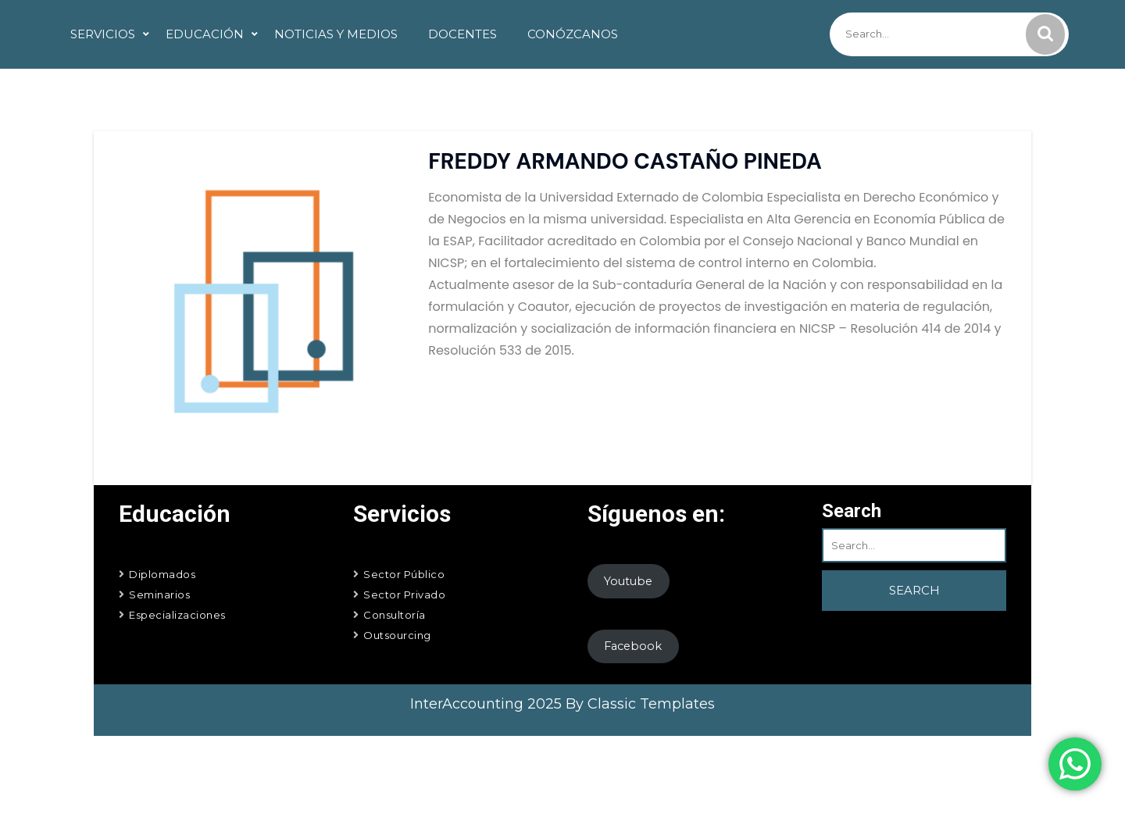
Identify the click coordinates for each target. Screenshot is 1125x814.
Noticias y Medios (336, 34)
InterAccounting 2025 (488, 703)
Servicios (102, 34)
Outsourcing (397, 635)
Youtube (628, 581)
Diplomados (162, 574)
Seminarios (159, 594)
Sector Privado (404, 594)
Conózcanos (572, 34)
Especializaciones (177, 615)
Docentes (462, 34)
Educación (205, 34)
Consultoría (394, 615)
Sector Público (404, 574)
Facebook (633, 646)
